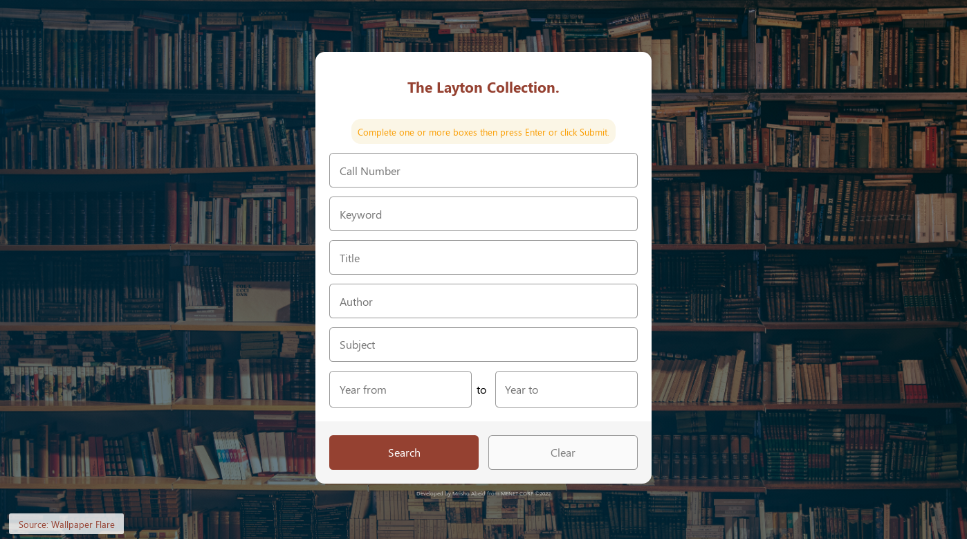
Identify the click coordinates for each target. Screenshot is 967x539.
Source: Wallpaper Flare (67, 524)
